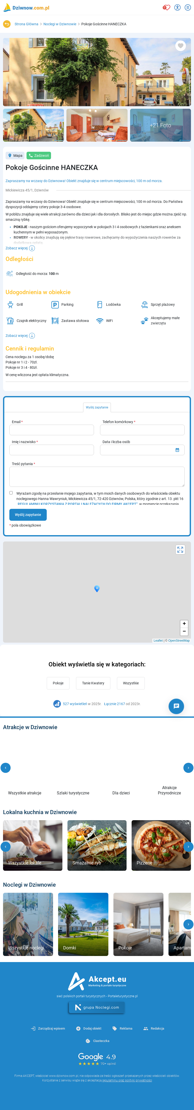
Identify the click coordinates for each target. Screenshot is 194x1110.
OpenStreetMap (179, 640)
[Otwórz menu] (188, 7)
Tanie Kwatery (93, 683)
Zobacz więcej (17, 248)
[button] (6, 768)
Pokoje (58, 683)
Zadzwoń (39, 155)
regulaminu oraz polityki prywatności (127, 1080)
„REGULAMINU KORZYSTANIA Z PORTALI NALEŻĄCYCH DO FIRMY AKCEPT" (77, 504)
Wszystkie (131, 683)
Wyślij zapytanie (28, 515)
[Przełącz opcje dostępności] (177, 7)
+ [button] (184, 624)
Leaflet (158, 640)
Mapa (15, 155)
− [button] (184, 632)
